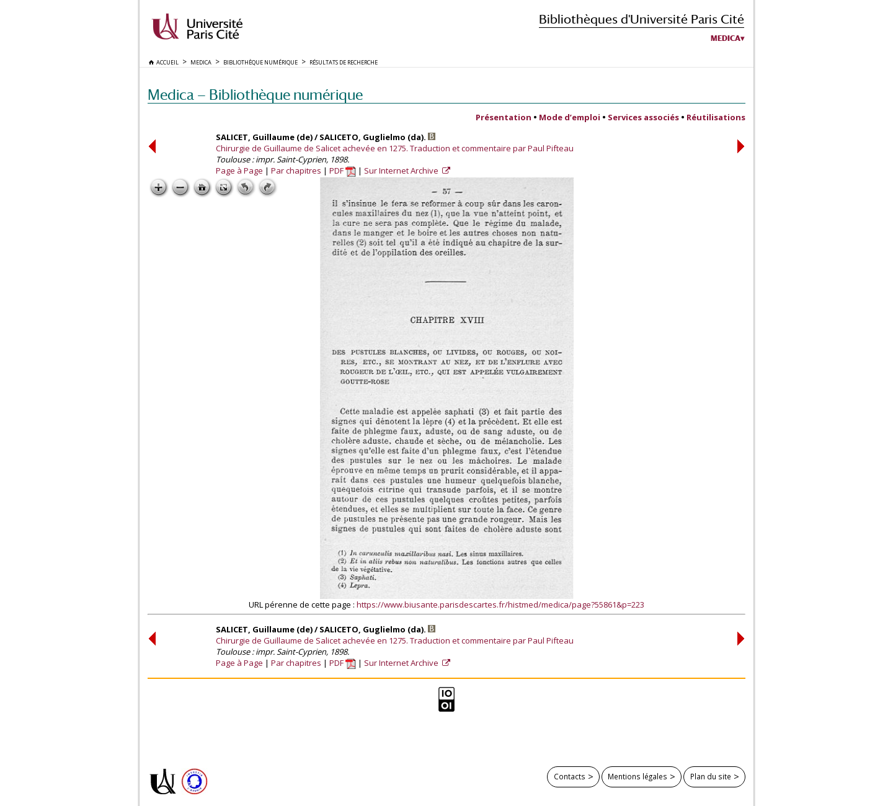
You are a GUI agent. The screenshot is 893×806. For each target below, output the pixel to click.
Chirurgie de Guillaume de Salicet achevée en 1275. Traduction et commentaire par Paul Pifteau (395, 148)
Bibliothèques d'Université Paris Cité (641, 19)
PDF (342, 170)
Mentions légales (637, 776)
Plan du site (710, 776)
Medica (725, 38)
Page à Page (239, 170)
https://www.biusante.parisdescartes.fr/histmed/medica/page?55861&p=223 (500, 604)
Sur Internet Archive (402, 170)
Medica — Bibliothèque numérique (255, 94)
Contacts (569, 776)
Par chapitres (296, 170)
